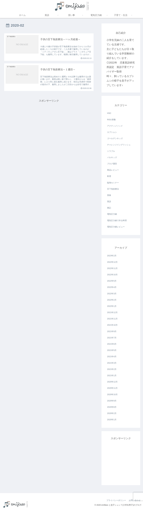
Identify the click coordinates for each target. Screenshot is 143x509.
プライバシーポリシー (116, 500)
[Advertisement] (49, 122)
